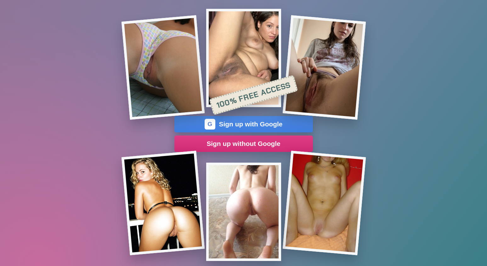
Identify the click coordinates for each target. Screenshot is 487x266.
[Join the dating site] (162, 67)
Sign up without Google (243, 143)
